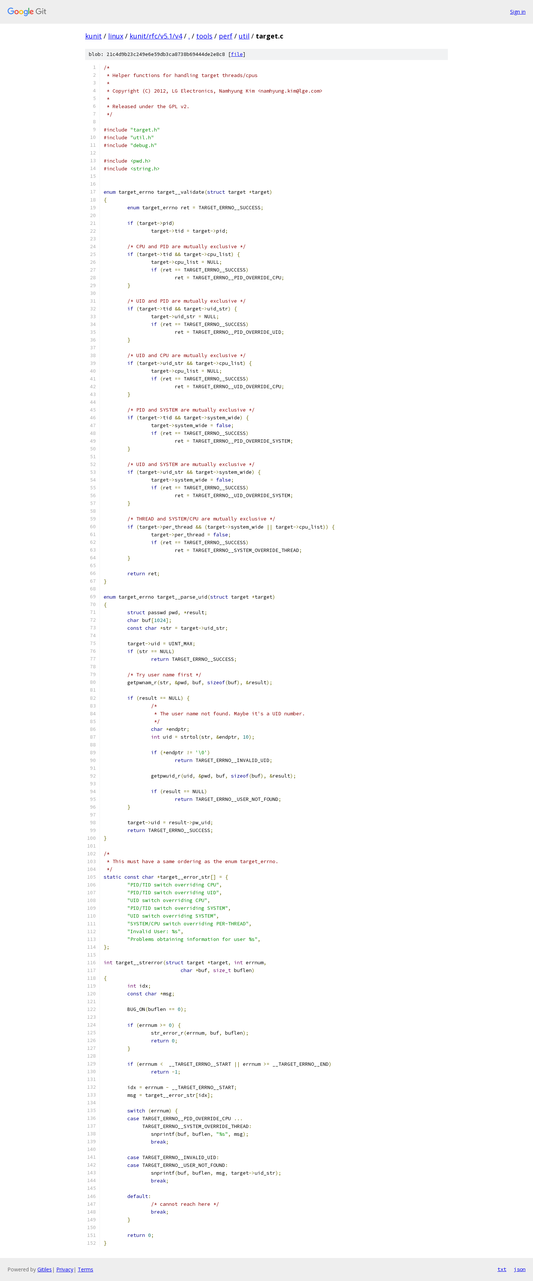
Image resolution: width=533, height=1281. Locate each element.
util (244, 35)
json (520, 1269)
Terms (85, 1269)
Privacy (64, 1269)
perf (225, 35)
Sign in (518, 11)
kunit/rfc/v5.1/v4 (156, 35)
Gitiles (44, 1269)
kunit (93, 35)
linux (115, 35)
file (237, 54)
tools (204, 35)
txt (501, 1269)
